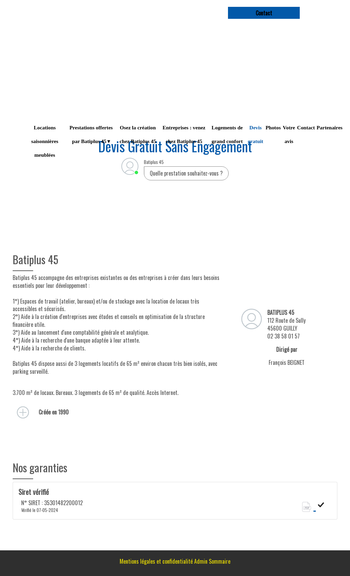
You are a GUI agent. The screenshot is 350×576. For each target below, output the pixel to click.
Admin (200, 561)
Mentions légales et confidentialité (156, 561)
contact (264, 13)
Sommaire (219, 561)
